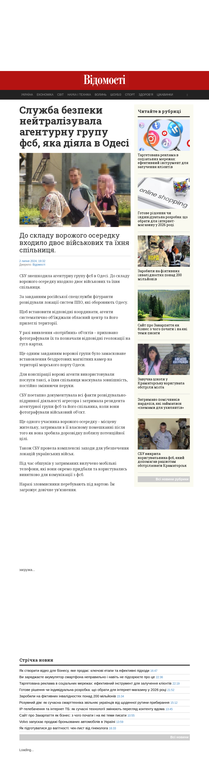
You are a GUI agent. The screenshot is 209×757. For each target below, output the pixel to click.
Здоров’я (146, 94)
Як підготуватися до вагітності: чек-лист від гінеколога (64, 728)
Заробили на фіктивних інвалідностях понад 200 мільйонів (160, 275)
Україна (27, 94)
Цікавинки (165, 94)
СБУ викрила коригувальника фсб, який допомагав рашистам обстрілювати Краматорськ (162, 459)
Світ (60, 94)
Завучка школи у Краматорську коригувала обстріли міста (161, 383)
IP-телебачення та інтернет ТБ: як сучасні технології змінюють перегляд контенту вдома (92, 709)
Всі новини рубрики (172, 479)
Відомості (39, 264)
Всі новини (179, 737)
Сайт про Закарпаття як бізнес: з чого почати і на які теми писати (162, 329)
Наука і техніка (79, 94)
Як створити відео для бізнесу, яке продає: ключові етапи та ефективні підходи (84, 670)
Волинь (101, 94)
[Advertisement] (104, 33)
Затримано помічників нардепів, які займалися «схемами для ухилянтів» (161, 403)
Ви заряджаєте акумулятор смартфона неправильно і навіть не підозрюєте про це (87, 677)
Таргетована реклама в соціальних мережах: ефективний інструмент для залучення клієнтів (163, 161)
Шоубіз (115, 94)
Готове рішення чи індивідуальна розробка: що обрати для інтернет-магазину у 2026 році (163, 219)
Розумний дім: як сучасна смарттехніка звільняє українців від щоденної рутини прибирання (94, 702)
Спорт (130, 94)
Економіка (45, 94)
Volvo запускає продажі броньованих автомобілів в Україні (67, 722)
